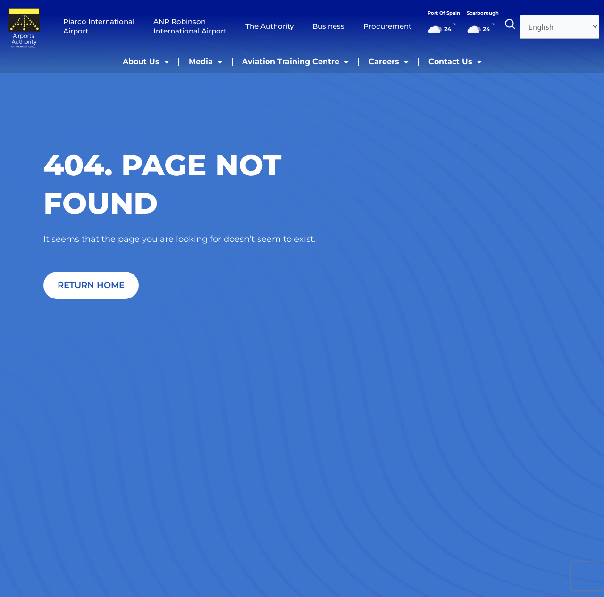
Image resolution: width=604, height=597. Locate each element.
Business (328, 26)
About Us (146, 61)
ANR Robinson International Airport (189, 26)
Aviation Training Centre (295, 61)
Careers (389, 61)
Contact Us (455, 61)
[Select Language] (559, 27)
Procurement (387, 26)
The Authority (269, 26)
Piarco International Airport (98, 26)
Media (205, 61)
